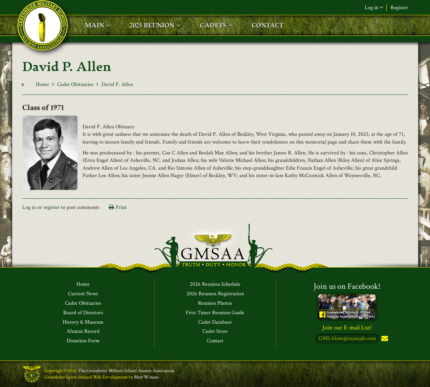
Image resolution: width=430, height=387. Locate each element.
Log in (374, 7)
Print (121, 207)
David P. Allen (117, 84)
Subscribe (384, 339)
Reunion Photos (215, 303)
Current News (83, 294)
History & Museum (83, 322)
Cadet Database (215, 322)
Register (399, 7)
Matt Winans (146, 377)
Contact (215, 341)
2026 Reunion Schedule (215, 284)
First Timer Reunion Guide (215, 312)
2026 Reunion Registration (215, 294)
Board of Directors (83, 312)
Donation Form (83, 341)
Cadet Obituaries (75, 84)
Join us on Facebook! (347, 286)
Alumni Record (83, 331)
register (51, 207)
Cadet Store (215, 331)
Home (42, 84)
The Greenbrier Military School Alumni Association (126, 371)
